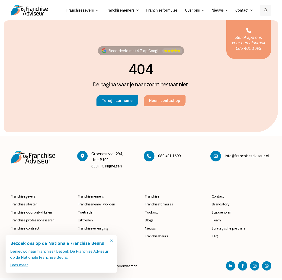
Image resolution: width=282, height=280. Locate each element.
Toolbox (152, 214)
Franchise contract (27, 230)
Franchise (153, 198)
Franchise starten (26, 206)
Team (217, 222)
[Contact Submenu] (251, 10)
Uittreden (86, 222)
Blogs (150, 222)
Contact (242, 10)
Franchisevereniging (95, 230)
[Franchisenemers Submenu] (137, 10)
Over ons (192, 10)
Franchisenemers (120, 10)
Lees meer (19, 264)
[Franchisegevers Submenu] (96, 10)
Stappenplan (223, 214)
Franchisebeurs (158, 238)
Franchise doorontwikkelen (34, 214)
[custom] (266, 268)
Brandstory (221, 206)
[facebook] (242, 268)
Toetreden (87, 214)
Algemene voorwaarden (119, 268)
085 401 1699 (169, 157)
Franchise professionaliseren (36, 222)
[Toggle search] (265, 10)
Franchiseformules (162, 10)
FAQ (215, 238)
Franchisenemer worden (99, 206)
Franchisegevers (80, 10)
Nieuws (218, 10)
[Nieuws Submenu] (226, 10)
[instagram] (254, 268)
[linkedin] (230, 268)
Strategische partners (231, 230)
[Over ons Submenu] (202, 10)
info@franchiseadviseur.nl (247, 157)
